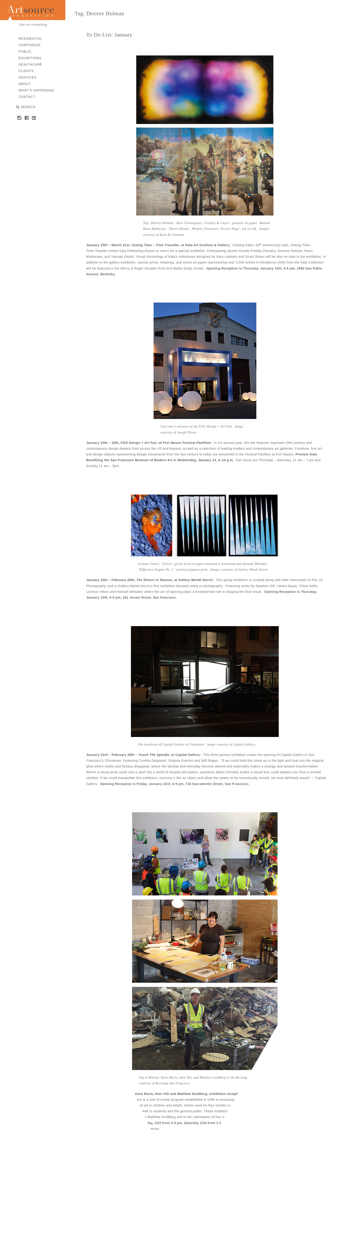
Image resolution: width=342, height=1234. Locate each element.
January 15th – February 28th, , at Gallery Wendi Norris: (151, 580)
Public (25, 51)
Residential (30, 38)
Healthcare (30, 64)
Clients (26, 71)
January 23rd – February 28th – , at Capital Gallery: (145, 754)
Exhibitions (30, 58)
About (24, 84)
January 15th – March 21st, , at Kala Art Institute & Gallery (159, 245)
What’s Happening (36, 90)
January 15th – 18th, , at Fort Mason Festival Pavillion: (151, 442)
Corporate (29, 45)
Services (27, 77)
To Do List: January (111, 35)
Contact (27, 97)
